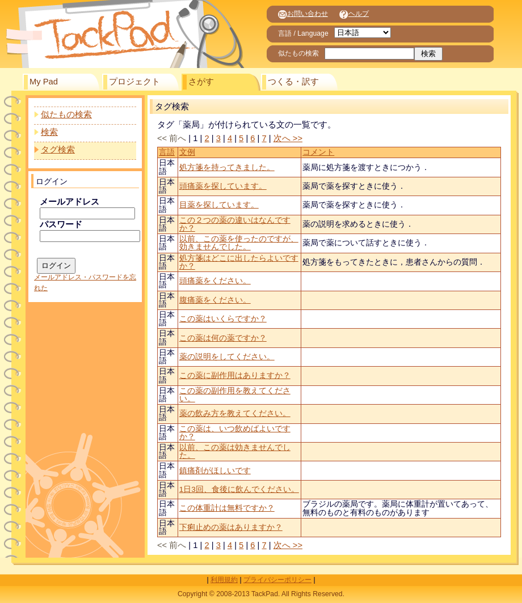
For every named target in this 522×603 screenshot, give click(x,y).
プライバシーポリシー (277, 580)
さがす (201, 81)
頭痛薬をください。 (215, 281)
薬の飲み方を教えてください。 (235, 413)
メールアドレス (69, 201)
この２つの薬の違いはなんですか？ (235, 224)
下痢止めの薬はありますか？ (231, 527)
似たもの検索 (66, 114)
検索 (49, 132)
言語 (167, 152)
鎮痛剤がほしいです (215, 470)
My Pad (44, 81)
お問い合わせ (303, 14)
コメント (318, 152)
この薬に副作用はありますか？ (235, 375)
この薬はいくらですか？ (223, 319)
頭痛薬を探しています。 (223, 186)
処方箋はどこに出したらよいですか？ (238, 262)
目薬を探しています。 (219, 205)
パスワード (61, 224)
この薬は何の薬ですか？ (223, 338)
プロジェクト (134, 81)
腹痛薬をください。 (215, 300)
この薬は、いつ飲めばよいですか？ (235, 432)
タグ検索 (58, 149)
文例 (187, 152)
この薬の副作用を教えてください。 (235, 395)
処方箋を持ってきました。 (227, 167)
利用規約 (224, 580)
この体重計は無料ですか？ (227, 508)
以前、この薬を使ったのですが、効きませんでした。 (238, 243)
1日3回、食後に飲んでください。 (239, 489)
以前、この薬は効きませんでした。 (235, 451)
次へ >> (287, 138)
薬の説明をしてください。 (227, 357)
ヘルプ (354, 14)
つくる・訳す (293, 81)
